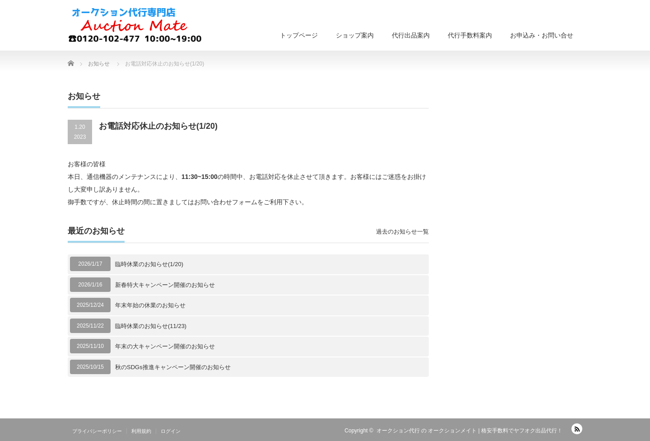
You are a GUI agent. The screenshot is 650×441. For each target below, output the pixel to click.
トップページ (299, 35)
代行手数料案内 (470, 35)
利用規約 (141, 431)
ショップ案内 (355, 35)
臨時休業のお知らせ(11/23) (150, 326)
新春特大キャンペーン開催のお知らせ (165, 284)
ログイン (171, 431)
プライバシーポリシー (97, 431)
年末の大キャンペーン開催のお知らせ (165, 346)
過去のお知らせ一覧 (402, 231)
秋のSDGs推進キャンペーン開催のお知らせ (173, 367)
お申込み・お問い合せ (541, 35)
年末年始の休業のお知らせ (150, 305)
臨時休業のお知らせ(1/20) (149, 264)
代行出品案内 (411, 35)
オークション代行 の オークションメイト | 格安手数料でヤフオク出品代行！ (469, 430)
